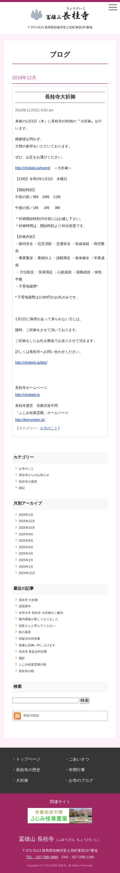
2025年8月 (26, 540)
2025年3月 (26, 553)
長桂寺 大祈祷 (28, 600)
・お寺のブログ (79, 780)
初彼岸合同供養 (29, 638)
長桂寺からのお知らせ (34, 475)
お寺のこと (49, 428)
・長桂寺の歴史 (26, 770)
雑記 (22, 488)
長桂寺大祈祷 (60, 96)
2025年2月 (26, 560)
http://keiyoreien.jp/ (30, 420)
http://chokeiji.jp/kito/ (31, 362)
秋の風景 (25, 632)
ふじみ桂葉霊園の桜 (32, 664)
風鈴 (22, 658)
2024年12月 (27, 573)
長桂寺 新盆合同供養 (33, 651)
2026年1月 (26, 515)
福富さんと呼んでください (37, 626)
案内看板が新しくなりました (38, 619)
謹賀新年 (25, 606)
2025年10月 (27, 527)
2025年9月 (26, 534)
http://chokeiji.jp (27, 395)
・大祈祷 (20, 780)
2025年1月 (26, 566)
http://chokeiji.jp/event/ (32, 168)
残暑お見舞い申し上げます (37, 645)
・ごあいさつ (77, 759)
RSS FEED (31, 716)
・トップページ (26, 759)
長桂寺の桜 (26, 671)
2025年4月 (26, 547)
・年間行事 (75, 770)
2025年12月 (27, 521)
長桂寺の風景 (28, 481)
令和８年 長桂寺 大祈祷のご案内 (41, 613)
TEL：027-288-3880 (42, 857)
